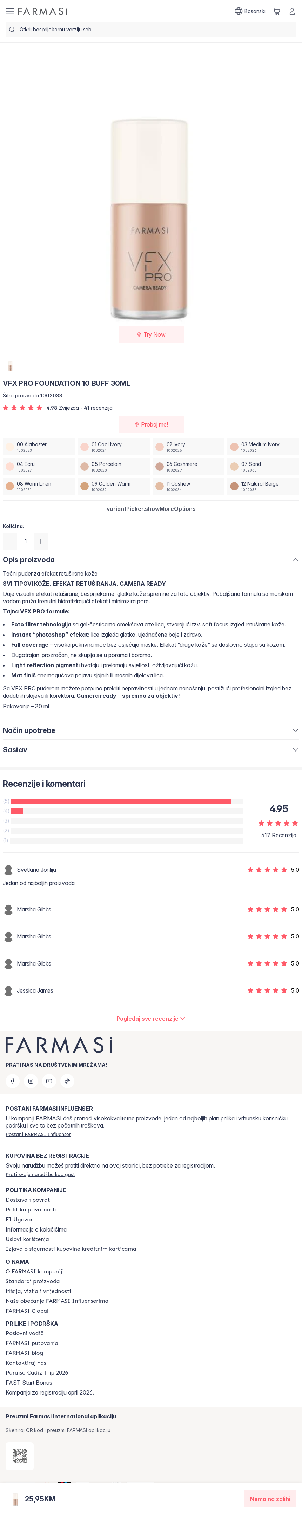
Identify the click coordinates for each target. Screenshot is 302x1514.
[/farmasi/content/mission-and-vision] (38, 1291)
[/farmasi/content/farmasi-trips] (32, 1343)
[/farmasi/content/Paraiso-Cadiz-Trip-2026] (37, 1372)
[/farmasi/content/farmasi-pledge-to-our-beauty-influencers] (57, 1301)
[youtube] (49, 1081)
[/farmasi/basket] (277, 11)
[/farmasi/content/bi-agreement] (19, 1219)
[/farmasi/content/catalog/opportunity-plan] (24, 1333)
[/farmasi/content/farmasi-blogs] (24, 1353)
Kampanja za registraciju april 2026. (50, 1392)
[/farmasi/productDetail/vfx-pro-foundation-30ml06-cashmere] (188, 466)
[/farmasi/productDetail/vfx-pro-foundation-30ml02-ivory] (188, 446)
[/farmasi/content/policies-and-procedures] (31, 1209)
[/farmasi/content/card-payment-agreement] (71, 1249)
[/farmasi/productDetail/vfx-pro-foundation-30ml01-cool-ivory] (113, 446)
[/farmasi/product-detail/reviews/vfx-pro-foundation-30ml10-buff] (151, 1018)
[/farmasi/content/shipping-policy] (28, 1199)
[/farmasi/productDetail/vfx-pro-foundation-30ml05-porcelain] (113, 466)
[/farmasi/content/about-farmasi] (35, 1271)
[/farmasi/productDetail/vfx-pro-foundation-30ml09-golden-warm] (113, 486)
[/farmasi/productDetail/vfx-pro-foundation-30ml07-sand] (263, 466)
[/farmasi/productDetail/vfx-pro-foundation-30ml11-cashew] (188, 486)
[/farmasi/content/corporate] (27, 1310)
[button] (151, 508)
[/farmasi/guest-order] (40, 1174)
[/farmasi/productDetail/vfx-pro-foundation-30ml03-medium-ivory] (263, 446)
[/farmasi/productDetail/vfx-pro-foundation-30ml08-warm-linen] (39, 486)
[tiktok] (67, 1081)
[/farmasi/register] (38, 1134)
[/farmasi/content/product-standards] (33, 1281)
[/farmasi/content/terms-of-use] (27, 1239)
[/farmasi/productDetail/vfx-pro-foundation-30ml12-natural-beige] (263, 486)
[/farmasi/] (42, 11)
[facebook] (13, 1081)
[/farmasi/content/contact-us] (26, 1362)
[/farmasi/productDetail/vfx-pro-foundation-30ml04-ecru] (39, 466)
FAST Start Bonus (29, 1382)
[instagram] (31, 1081)
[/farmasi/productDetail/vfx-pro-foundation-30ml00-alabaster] (39, 446)
